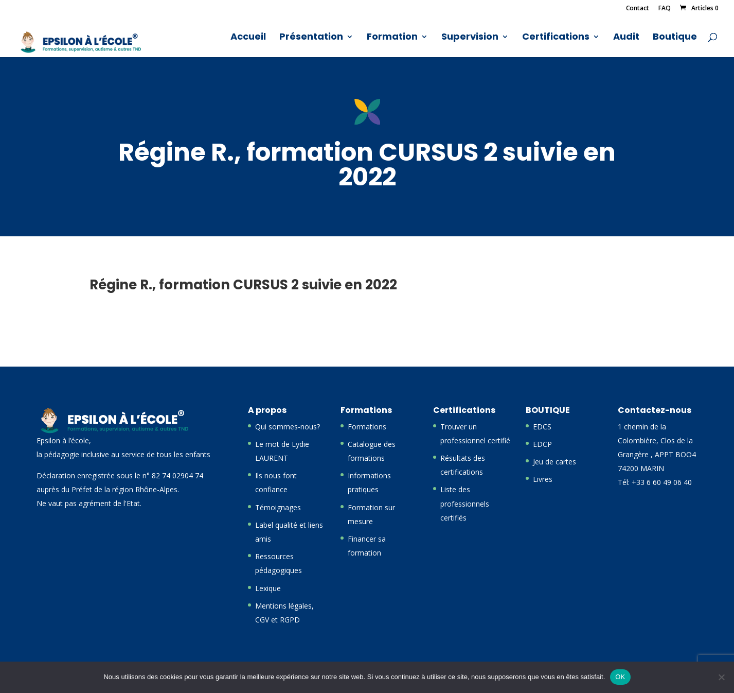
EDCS (542, 426)
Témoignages (278, 507)
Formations (367, 426)
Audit (626, 38)
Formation (392, 38)
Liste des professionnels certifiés (464, 503)
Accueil (248, 38)
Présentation (311, 38)
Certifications (555, 38)
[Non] (721, 677)
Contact (637, 8)
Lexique (268, 588)
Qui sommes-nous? (287, 426)
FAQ (664, 8)
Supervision (469, 38)
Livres (542, 479)
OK (620, 677)
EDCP (542, 444)
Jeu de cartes (554, 461)
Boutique (675, 38)
